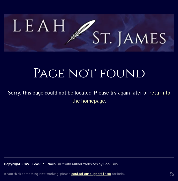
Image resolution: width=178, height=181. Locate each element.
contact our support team (91, 174)
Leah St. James (44, 164)
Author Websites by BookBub (95, 164)
